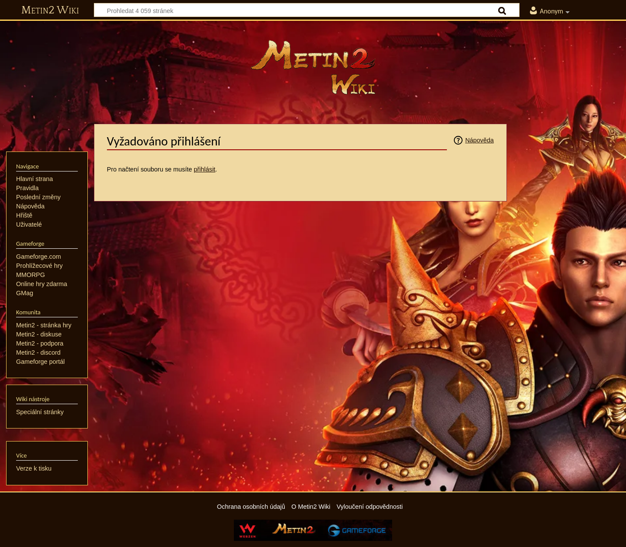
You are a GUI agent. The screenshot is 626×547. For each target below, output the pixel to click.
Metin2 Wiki (50, 10)
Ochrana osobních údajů (251, 506)
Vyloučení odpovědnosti (369, 506)
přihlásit (205, 169)
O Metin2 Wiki (310, 506)
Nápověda (479, 140)
